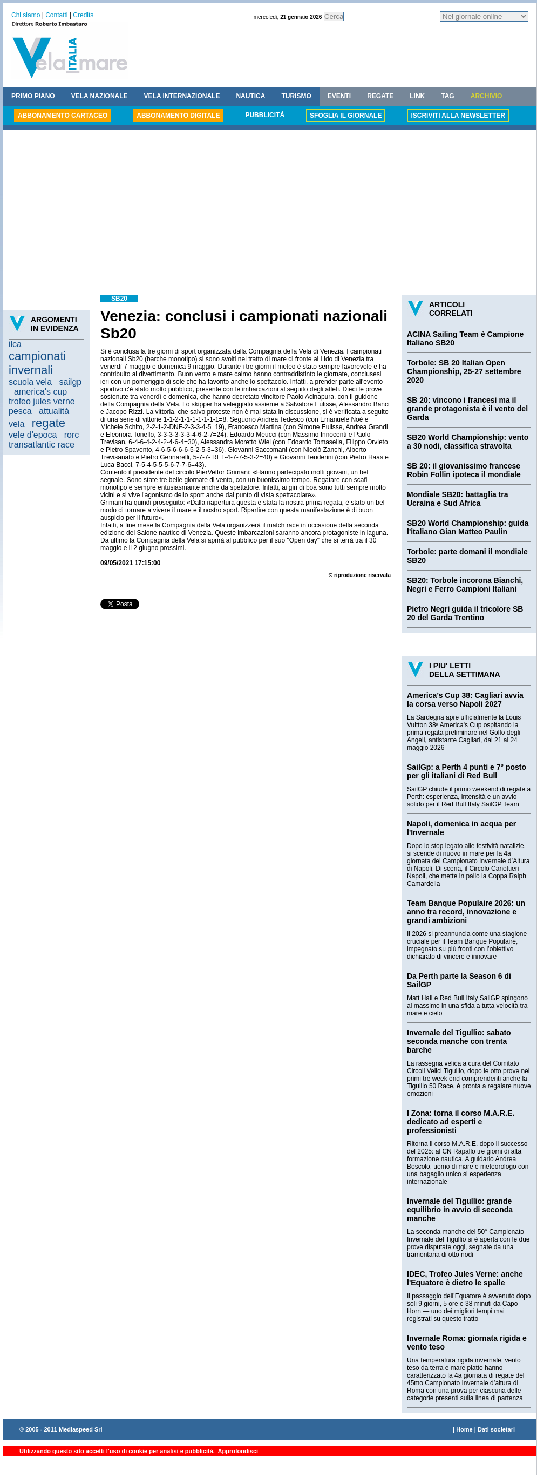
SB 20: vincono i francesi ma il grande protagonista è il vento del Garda (467, 409)
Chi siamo (25, 15)
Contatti (56, 15)
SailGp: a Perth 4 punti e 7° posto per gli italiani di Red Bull (466, 771)
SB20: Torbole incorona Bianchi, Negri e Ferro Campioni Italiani (465, 584)
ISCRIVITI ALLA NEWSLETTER (458, 115)
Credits (83, 15)
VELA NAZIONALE (99, 96)
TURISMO (296, 96)
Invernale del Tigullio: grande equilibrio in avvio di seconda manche (460, 1210)
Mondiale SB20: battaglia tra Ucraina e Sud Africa (457, 498)
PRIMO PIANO (33, 96)
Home (464, 1429)
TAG (447, 96)
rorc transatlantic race (44, 439)
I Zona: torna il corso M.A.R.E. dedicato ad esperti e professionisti (460, 1122)
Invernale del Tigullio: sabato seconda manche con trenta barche (459, 1041)
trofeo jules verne (42, 401)
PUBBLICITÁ (264, 115)
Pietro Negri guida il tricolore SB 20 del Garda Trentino (465, 613)
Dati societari (496, 1429)
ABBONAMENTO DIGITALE (178, 115)
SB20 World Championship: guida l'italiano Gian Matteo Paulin (467, 527)
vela (16, 424)
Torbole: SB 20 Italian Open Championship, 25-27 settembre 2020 (464, 371)
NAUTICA (250, 96)
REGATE (380, 96)
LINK (417, 96)
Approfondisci (237, 1451)
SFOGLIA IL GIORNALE (346, 115)
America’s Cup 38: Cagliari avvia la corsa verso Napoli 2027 (465, 699)
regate (48, 423)
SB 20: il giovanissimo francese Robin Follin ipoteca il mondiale (464, 470)
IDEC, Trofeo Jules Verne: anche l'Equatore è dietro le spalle (465, 1278)
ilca (15, 344)
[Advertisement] (269, 213)
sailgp (70, 382)
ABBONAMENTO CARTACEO (62, 115)
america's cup (40, 391)
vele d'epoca (33, 434)
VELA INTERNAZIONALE (182, 96)
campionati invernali (37, 363)
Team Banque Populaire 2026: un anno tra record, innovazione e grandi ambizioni (466, 912)
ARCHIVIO (486, 96)
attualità (54, 411)
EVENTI (339, 96)
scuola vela (30, 382)
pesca (20, 411)
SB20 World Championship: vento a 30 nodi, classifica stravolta (467, 441)
